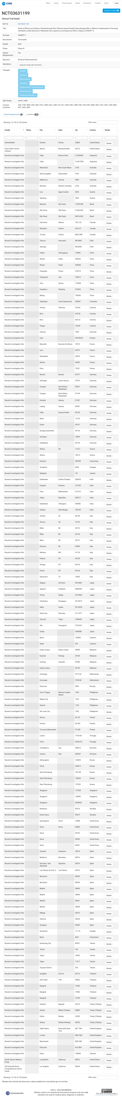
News (48, 3)
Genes (56, 3)
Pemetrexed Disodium (28, 95)
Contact (98, 3)
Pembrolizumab (25, 91)
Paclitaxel (23, 75)
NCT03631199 (23, 24)
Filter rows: (92, 122)
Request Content (111, 11)
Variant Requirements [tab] (13, 114)
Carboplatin (24, 83)
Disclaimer (87, 3)
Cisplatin (23, 71)
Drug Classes (67, 3)
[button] (23, 130)
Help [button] (106, 3)
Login (116, 3)
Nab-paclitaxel (25, 79)
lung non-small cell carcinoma (31, 65)
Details (109, 143)
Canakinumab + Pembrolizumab (31, 87)
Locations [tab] (33, 114)
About (77, 3)
